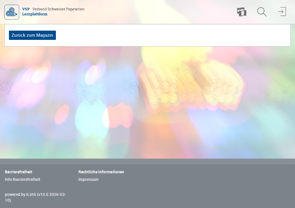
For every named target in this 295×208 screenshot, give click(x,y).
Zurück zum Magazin (32, 35)
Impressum (88, 179)
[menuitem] (241, 12)
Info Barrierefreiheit (22, 179)
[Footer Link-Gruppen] (147, 173)
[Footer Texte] (147, 197)
